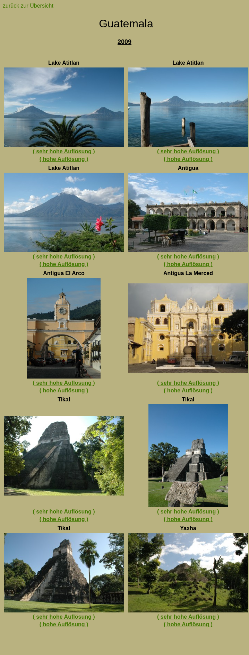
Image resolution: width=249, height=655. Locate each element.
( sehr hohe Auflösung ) (64, 151)
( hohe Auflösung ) (64, 159)
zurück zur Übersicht (28, 6)
